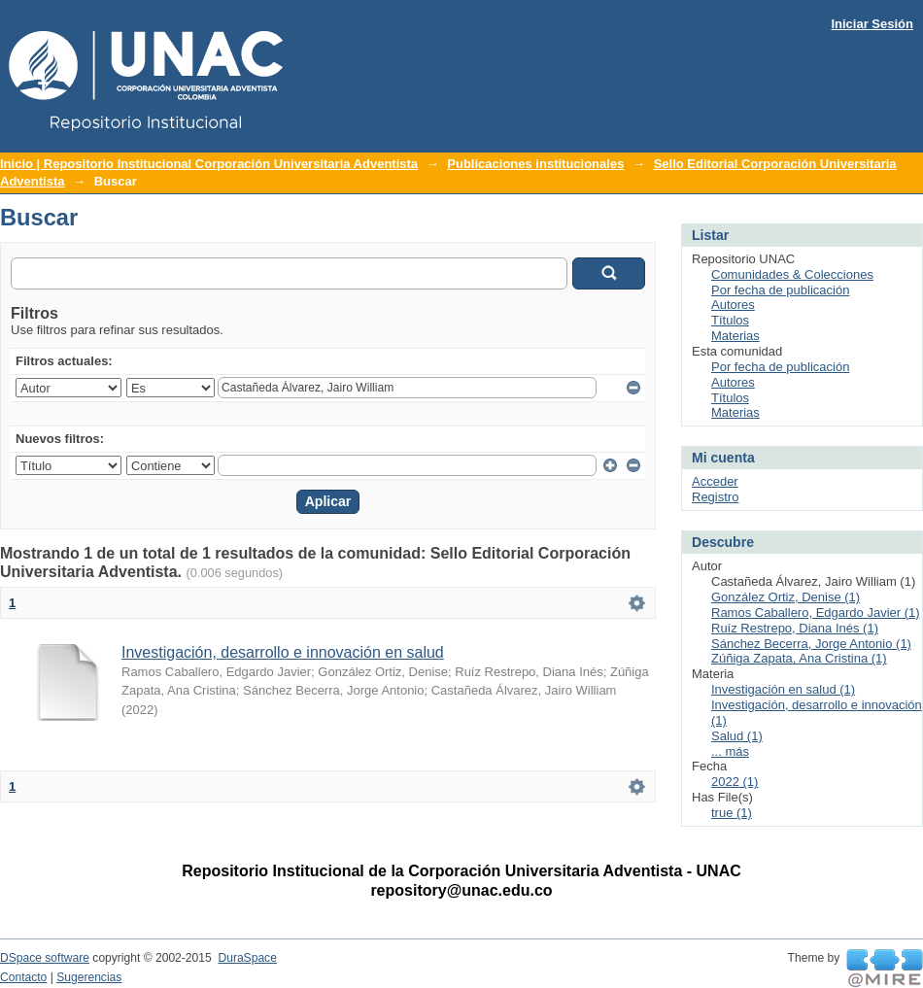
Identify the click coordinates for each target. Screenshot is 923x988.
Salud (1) (737, 736)
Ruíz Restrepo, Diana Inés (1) (794, 628)
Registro (715, 497)
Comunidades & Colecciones (792, 274)
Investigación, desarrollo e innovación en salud (282, 652)
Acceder (715, 481)
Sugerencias (88, 977)
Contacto (23, 977)
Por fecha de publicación (780, 290)
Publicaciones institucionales (535, 163)
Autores (733, 304)
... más (730, 751)
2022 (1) (734, 781)
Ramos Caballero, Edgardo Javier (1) (815, 612)
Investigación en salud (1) (783, 689)
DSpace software (44, 958)
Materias (735, 335)
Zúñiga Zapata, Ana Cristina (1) (799, 658)
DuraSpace (247, 958)
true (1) (731, 812)
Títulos (730, 320)
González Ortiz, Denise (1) (785, 597)
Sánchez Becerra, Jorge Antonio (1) (811, 643)
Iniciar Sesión (872, 24)
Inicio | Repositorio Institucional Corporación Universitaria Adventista (209, 163)
